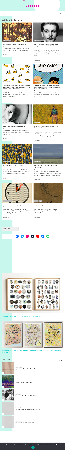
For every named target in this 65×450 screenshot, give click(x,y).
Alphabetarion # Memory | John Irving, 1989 (25, 369)
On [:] (5, 40)
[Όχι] (63, 446)
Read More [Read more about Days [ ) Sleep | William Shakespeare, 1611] (6, 138)
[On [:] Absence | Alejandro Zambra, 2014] (8, 422)
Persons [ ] (44, 40)
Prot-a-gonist (37, 40)
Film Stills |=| (37, 161)
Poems (5, 161)
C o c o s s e (32, 6)
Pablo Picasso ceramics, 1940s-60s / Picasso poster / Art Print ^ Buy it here (22, 316)
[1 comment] (4, 46)
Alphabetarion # (18, 367)
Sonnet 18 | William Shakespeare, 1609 (13, 165)
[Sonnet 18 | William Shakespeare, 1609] (17, 154)
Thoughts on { (6, 81)
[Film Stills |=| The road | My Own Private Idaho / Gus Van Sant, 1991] (48, 154)
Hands (20, 407)
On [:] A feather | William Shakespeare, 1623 (45, 205)
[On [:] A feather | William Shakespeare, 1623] (48, 193)
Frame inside (18, 394)
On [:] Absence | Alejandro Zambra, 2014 (24, 422)
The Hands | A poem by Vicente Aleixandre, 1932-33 (27, 409)
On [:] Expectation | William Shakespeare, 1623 (15, 44)
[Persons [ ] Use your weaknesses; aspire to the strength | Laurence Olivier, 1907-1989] (48, 32)
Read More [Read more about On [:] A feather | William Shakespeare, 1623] (37, 217)
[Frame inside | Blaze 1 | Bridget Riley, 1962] (8, 395)
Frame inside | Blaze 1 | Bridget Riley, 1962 (25, 396)
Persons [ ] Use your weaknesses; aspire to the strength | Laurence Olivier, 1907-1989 (46, 45)
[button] (3, 13)
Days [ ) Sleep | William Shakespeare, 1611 (14, 126)
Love (9, 161)
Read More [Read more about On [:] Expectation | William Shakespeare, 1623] (6, 54)
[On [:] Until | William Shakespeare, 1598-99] (17, 193)
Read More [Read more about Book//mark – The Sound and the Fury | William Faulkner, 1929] (37, 140)
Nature (36, 201)
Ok (33, 447)
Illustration (6, 201)
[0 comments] (35, 47)
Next (35, 224)
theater (8, 40)
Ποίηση (17, 380)
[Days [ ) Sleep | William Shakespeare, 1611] (17, 114)
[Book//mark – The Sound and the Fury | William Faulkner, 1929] (48, 114)
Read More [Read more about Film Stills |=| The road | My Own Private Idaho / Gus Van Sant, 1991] (37, 179)
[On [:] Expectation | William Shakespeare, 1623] (17, 32)
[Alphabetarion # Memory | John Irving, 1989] (8, 368)
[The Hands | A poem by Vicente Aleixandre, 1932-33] (8, 408)
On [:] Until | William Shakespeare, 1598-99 (14, 205)
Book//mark (37, 122)
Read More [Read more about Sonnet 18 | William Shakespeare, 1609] (6, 178)
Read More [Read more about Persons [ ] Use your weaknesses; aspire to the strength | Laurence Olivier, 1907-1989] (37, 60)
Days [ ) (5, 122)
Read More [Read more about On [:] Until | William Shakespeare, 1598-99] (6, 217)
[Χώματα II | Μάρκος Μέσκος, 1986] (8, 381)
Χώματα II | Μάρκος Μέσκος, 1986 (23, 382)
